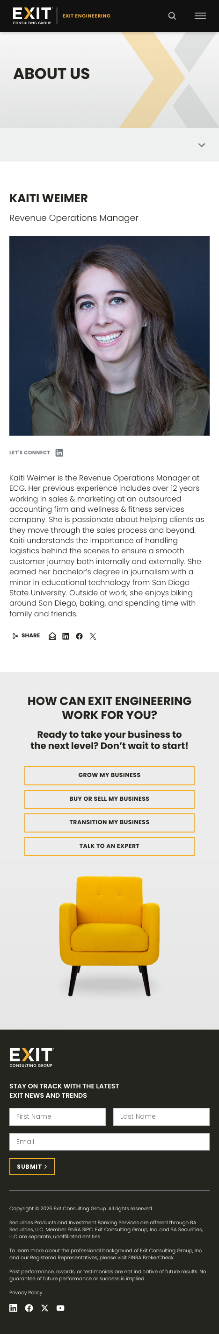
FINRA (74, 1229)
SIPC (87, 1229)
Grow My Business (109, 775)
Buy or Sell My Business (110, 799)
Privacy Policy (26, 1293)
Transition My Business (109, 822)
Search (172, 22)
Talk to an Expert (110, 846)
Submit (29, 1167)
